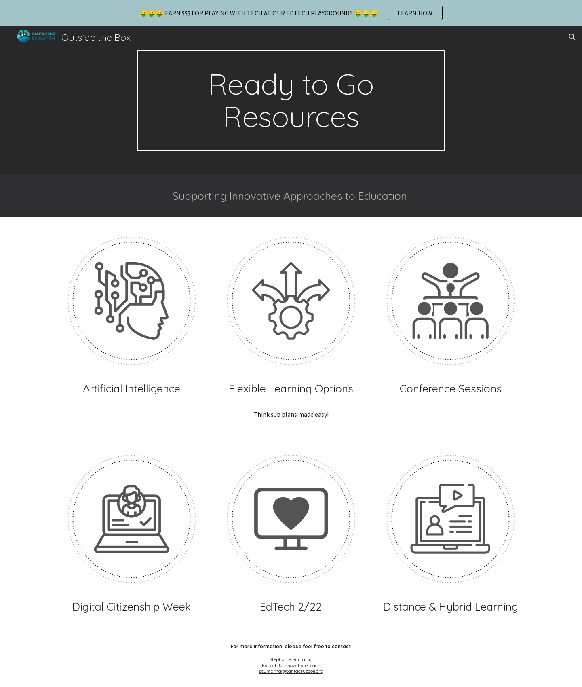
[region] (291, 13)
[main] (291, 100)
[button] (572, 37)
